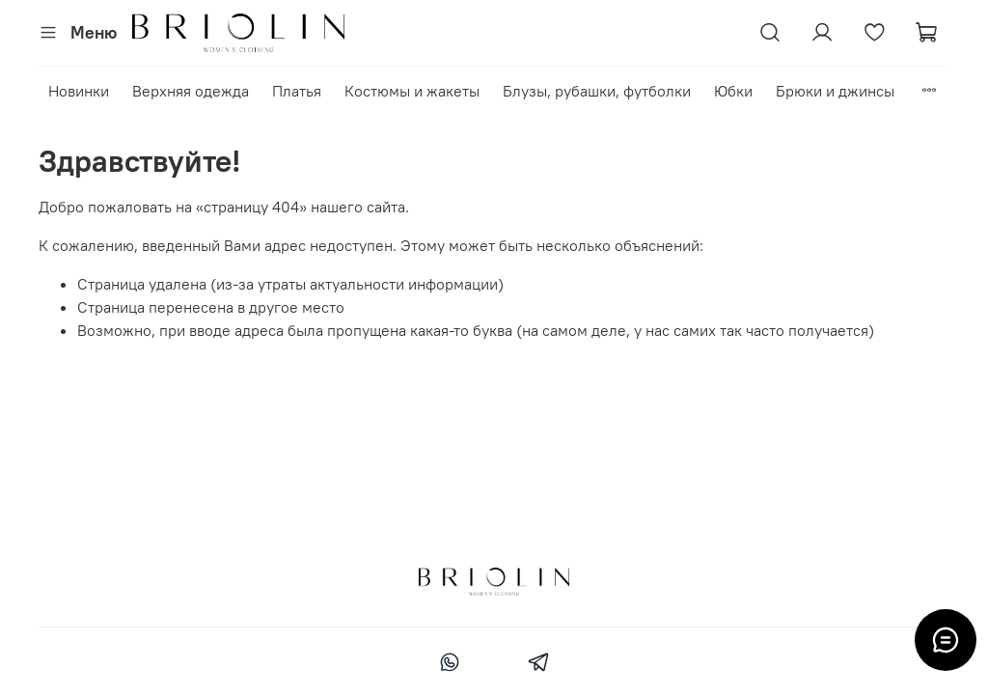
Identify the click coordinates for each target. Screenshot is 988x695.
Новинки (78, 90)
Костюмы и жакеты (412, 90)
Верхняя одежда (190, 90)
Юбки (733, 90)
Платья (296, 90)
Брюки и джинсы (835, 90)
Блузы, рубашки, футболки (597, 90)
